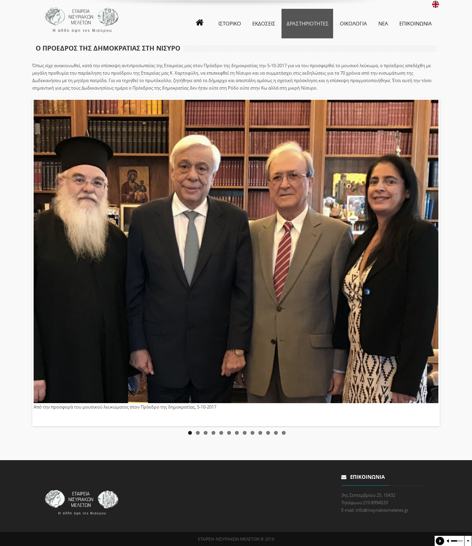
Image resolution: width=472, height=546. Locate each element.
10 (260, 433)
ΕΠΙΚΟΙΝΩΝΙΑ (415, 23)
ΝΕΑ (383, 23)
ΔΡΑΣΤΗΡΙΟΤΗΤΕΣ (308, 23)
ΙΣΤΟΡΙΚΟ (229, 23)
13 (284, 433)
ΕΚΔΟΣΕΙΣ (263, 23)
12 (276, 433)
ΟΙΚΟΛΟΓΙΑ (353, 23)
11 (268, 433)
